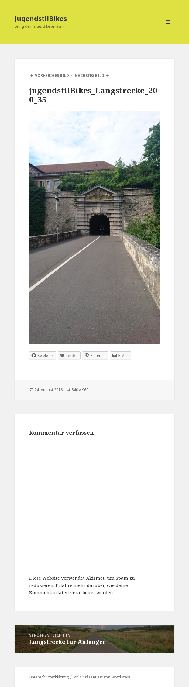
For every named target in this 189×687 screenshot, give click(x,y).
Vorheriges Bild (52, 75)
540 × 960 (80, 389)
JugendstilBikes (41, 18)
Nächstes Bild (89, 75)
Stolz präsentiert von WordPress (102, 677)
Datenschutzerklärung (49, 677)
